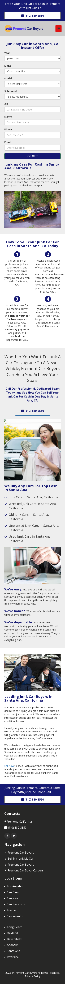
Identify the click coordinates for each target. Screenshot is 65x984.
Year (7, 53)
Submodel (10, 91)
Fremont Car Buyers (21, 864)
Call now (9, 766)
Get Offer (32, 156)
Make (7, 65)
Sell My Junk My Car (20, 858)
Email (7, 142)
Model (8, 78)
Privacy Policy (32, 976)
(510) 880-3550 (32, 411)
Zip (6, 103)
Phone (8, 129)
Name (8, 116)
